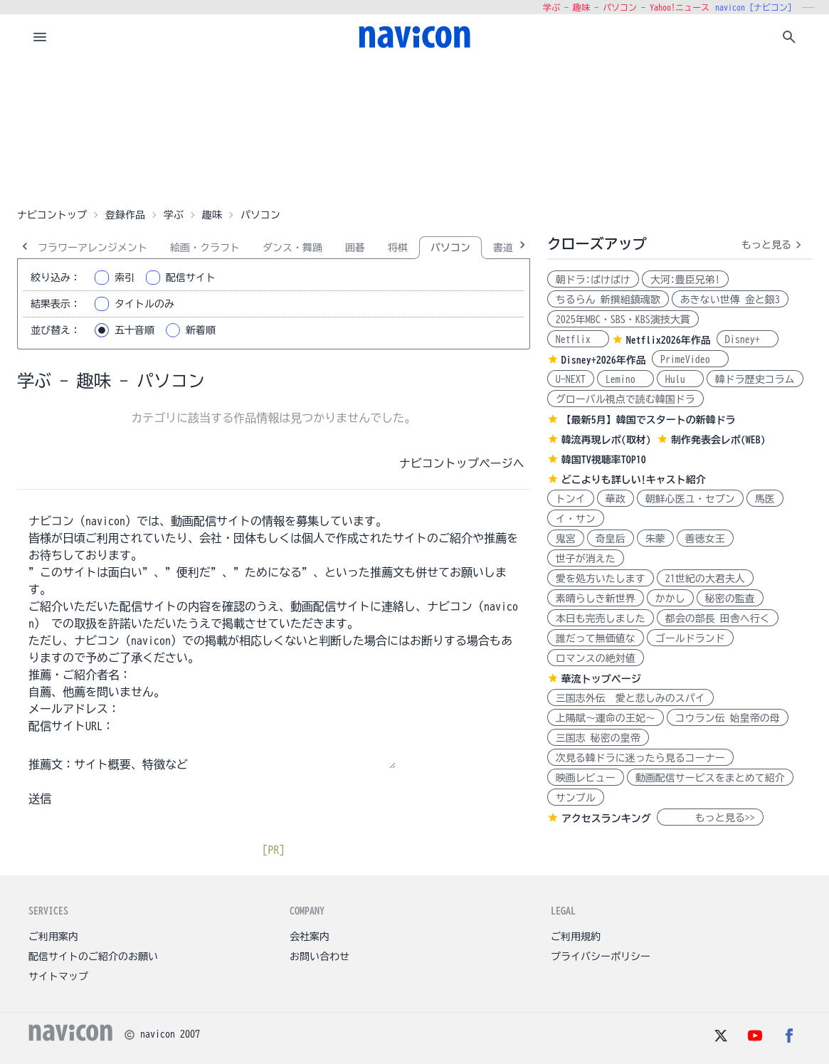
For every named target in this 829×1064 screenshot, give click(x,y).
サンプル (576, 798)
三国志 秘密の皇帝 (598, 738)
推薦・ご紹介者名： (79, 674)
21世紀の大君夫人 (705, 579)
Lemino (625, 379)
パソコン (450, 248)
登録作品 (125, 215)
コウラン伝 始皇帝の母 (727, 718)
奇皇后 (610, 539)
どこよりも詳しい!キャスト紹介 (633, 480)
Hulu (680, 379)
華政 (615, 499)
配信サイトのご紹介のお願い (93, 957)
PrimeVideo (690, 359)
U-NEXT (571, 379)
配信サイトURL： (71, 726)
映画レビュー (586, 778)
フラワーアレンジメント (92, 248)
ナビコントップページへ (461, 463)
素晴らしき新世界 (595, 599)
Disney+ (747, 339)
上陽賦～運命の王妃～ (605, 718)
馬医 (765, 499)
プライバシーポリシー (600, 957)
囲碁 (355, 248)
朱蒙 (655, 539)
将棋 (398, 248)
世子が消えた (586, 559)
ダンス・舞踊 (292, 248)
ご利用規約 (576, 937)
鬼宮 (566, 539)
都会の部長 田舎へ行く (717, 618)
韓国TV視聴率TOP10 (603, 460)
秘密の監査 (730, 599)
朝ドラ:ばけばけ (593, 280)
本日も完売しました (600, 618)
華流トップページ (601, 679)
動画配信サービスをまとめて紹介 (710, 778)
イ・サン (576, 519)
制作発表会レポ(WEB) (718, 440)
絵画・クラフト (205, 248)
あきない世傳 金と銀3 (730, 300)
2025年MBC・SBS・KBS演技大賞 (623, 320)
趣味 (212, 215)
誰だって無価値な (595, 638)
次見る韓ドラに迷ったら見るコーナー (640, 758)
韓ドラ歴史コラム (755, 379)
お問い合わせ (319, 957)
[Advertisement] (415, 131)
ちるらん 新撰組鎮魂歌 (608, 300)
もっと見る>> (710, 818)
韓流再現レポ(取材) (606, 440)
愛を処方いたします (600, 579)
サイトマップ (58, 976)
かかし (670, 599)
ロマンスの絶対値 (595, 658)
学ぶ (174, 215)
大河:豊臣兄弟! (685, 280)
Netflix (578, 339)
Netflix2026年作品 (668, 340)
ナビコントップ (52, 215)
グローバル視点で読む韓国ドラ (625, 399)
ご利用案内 (53, 937)
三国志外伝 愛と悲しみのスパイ (630, 698)
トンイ (571, 499)
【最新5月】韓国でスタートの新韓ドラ (648, 420)
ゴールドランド (690, 638)
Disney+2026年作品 (603, 360)
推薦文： (51, 764)
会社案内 (309, 937)
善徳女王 (705, 539)
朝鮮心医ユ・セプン (690, 499)
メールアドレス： (74, 709)
